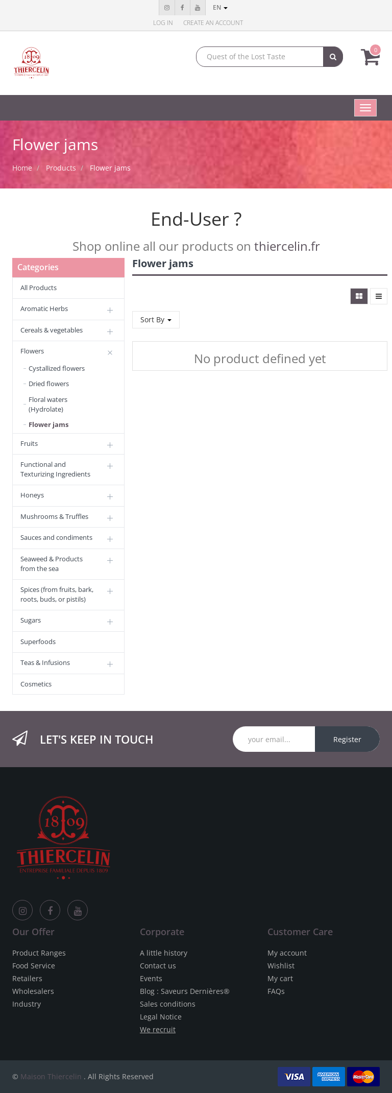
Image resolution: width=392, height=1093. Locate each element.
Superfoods (38, 641)
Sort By (156, 319)
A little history (163, 953)
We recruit (158, 1029)
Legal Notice (161, 1016)
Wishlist (281, 965)
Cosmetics (36, 683)
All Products (38, 287)
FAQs (276, 991)
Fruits (29, 443)
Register (347, 739)
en (220, 7)
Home (22, 168)
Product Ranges (39, 953)
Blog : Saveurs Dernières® (185, 991)
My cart (280, 978)
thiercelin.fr (287, 245)
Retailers (27, 978)
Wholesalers (33, 991)
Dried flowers (49, 383)
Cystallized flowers (57, 368)
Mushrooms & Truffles (54, 516)
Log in (163, 22)
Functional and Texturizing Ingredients (55, 469)
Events (151, 978)
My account (287, 953)
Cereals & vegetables (51, 330)
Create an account (213, 22)
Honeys (32, 495)
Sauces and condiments (56, 537)
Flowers (32, 350)
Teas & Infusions (45, 662)
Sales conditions (167, 1004)
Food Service (33, 965)
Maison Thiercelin (51, 1076)
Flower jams (110, 168)
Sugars (30, 620)
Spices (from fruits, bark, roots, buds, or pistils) (56, 594)
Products (61, 168)
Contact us (158, 965)
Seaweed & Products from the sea (51, 563)
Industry (26, 1004)
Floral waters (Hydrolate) (48, 404)
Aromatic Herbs (44, 308)
